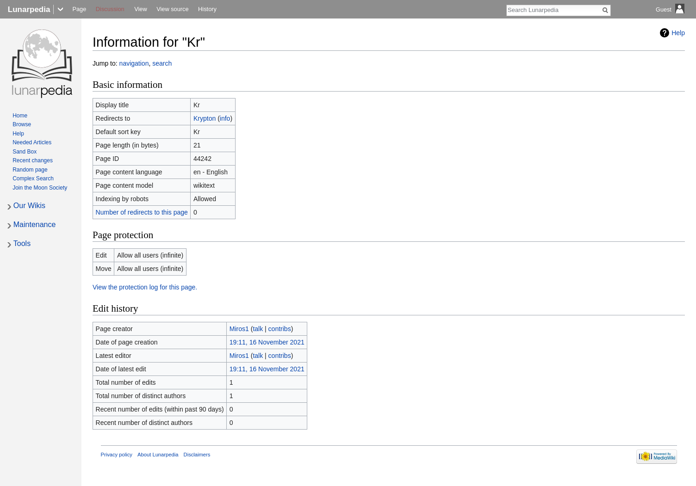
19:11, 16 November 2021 (267, 342)
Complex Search (33, 178)
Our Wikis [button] (29, 205)
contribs (279, 328)
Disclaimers (197, 454)
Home (19, 115)
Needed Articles (31, 142)
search (162, 63)
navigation (134, 63)
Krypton (204, 118)
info (225, 118)
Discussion (110, 9)
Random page (29, 169)
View (140, 9)
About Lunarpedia (157, 454)
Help (678, 33)
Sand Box (24, 151)
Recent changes (32, 160)
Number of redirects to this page (142, 212)
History (207, 9)
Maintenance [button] (34, 224)
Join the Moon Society (39, 188)
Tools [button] (22, 243)
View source (172, 9)
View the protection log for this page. (145, 287)
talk (258, 328)
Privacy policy (116, 454)
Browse (21, 124)
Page (79, 9)
